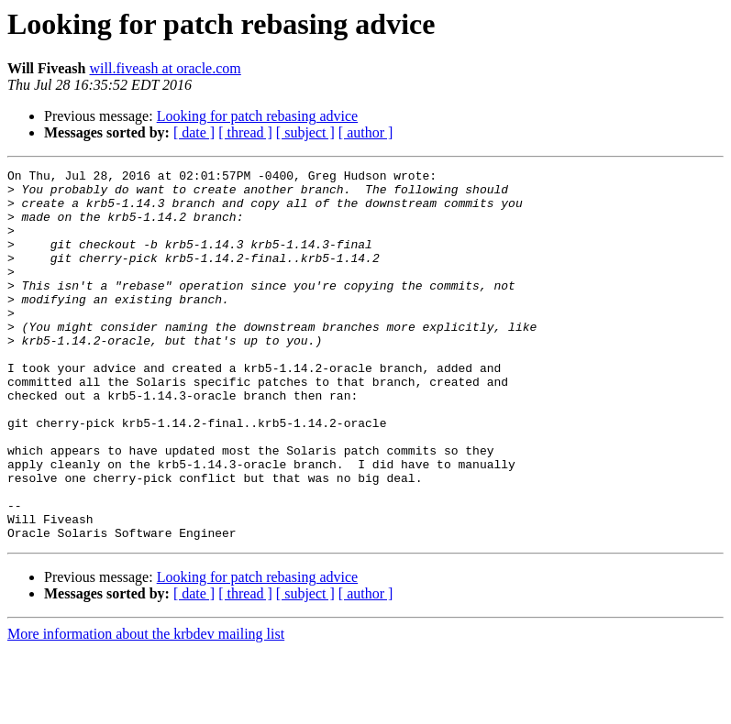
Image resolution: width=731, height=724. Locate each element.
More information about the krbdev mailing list (145, 708)
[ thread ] (245, 132)
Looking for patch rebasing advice (257, 116)
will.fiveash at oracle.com (165, 68)
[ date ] (194, 132)
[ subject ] (305, 132)
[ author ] (365, 132)
